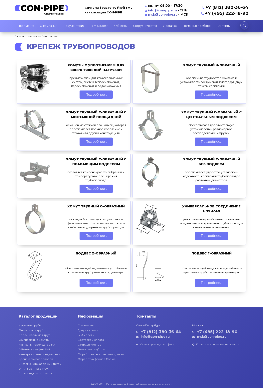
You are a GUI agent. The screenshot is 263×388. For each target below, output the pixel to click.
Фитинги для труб (31, 330)
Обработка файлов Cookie (97, 359)
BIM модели (99, 26)
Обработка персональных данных (102, 354)
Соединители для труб (34, 335)
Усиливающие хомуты (34, 339)
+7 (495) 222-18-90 (226, 13)
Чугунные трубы (30, 325)
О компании (48, 26)
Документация (74, 26)
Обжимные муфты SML (35, 349)
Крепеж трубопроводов (36, 359)
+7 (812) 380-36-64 (226, 7)
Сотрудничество (145, 26)
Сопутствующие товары (36, 373)
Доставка (170, 26)
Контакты (223, 26)
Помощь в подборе (197, 26)
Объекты (120, 26)
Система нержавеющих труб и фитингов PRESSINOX (40, 366)
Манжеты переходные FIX (37, 344)
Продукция (26, 26)
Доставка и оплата (91, 339)
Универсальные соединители (39, 354)
